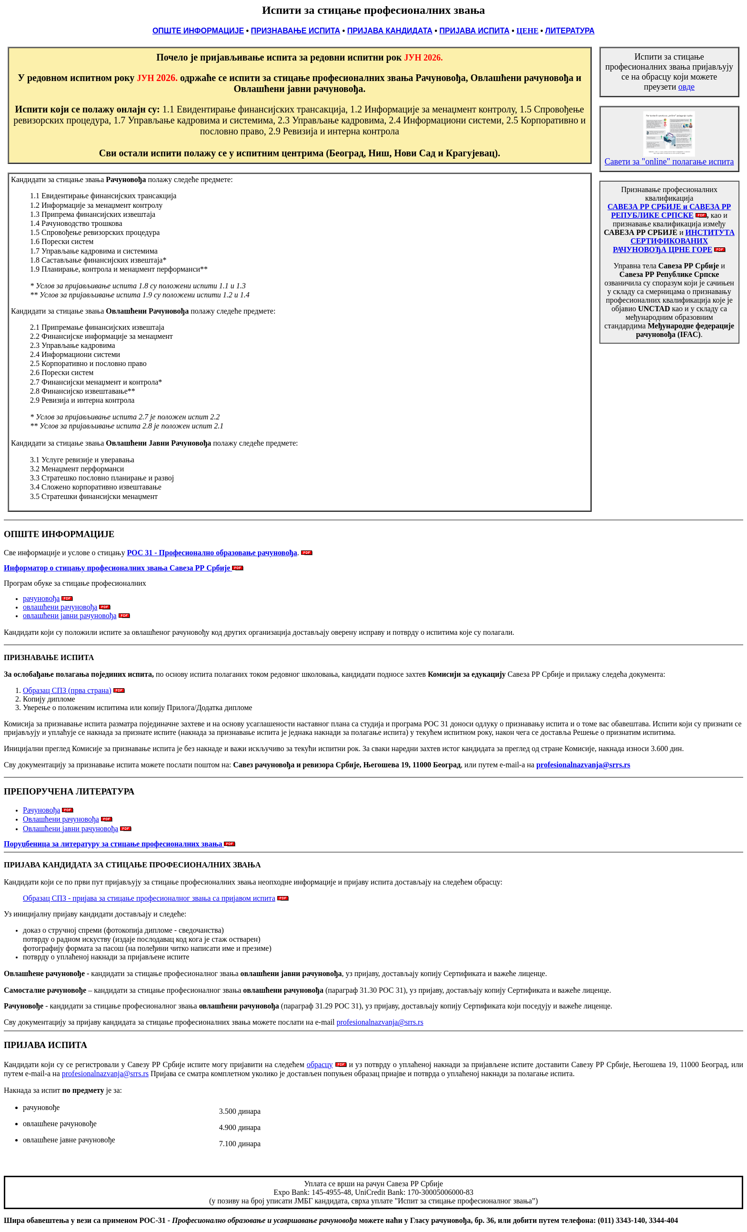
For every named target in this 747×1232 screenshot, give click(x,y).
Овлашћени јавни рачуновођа (70, 829)
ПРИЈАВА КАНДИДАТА (390, 31)
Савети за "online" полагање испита (669, 157)
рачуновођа (41, 598)
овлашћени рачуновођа (60, 607)
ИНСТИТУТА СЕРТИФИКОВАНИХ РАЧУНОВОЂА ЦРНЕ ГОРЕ (674, 241)
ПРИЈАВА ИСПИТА (474, 31)
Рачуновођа (41, 810)
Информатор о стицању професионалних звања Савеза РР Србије (118, 568)
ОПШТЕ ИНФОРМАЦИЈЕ (198, 31)
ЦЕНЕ (527, 31)
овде (686, 87)
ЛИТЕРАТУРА (570, 31)
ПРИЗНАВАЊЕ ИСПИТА (296, 31)
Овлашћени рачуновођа (61, 819)
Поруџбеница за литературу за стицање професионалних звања (119, 844)
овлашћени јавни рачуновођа (70, 615)
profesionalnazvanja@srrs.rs (379, 1022)
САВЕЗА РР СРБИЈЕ (645, 207)
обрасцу (320, 1064)
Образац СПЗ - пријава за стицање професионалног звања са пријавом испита (149, 898)
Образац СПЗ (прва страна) (67, 690)
